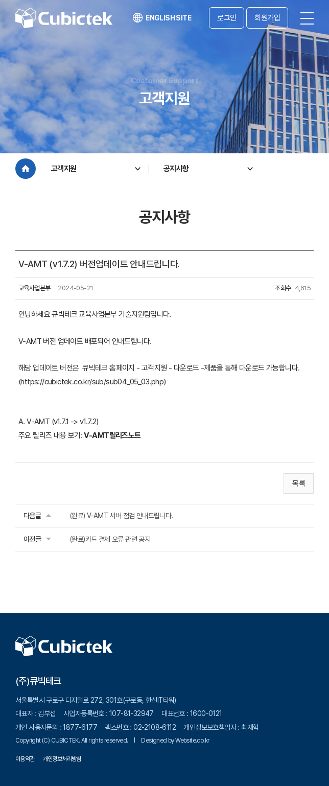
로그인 (226, 17)
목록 (298, 483)
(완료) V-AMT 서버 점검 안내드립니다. (121, 516)
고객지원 (64, 168)
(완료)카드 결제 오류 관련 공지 (109, 539)
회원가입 (267, 17)
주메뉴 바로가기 (0, 0)
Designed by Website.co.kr (175, 740)
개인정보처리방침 (62, 758)
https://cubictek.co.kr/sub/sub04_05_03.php (91, 381)
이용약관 (25, 758)
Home (25, 168)
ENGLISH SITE (162, 18)
